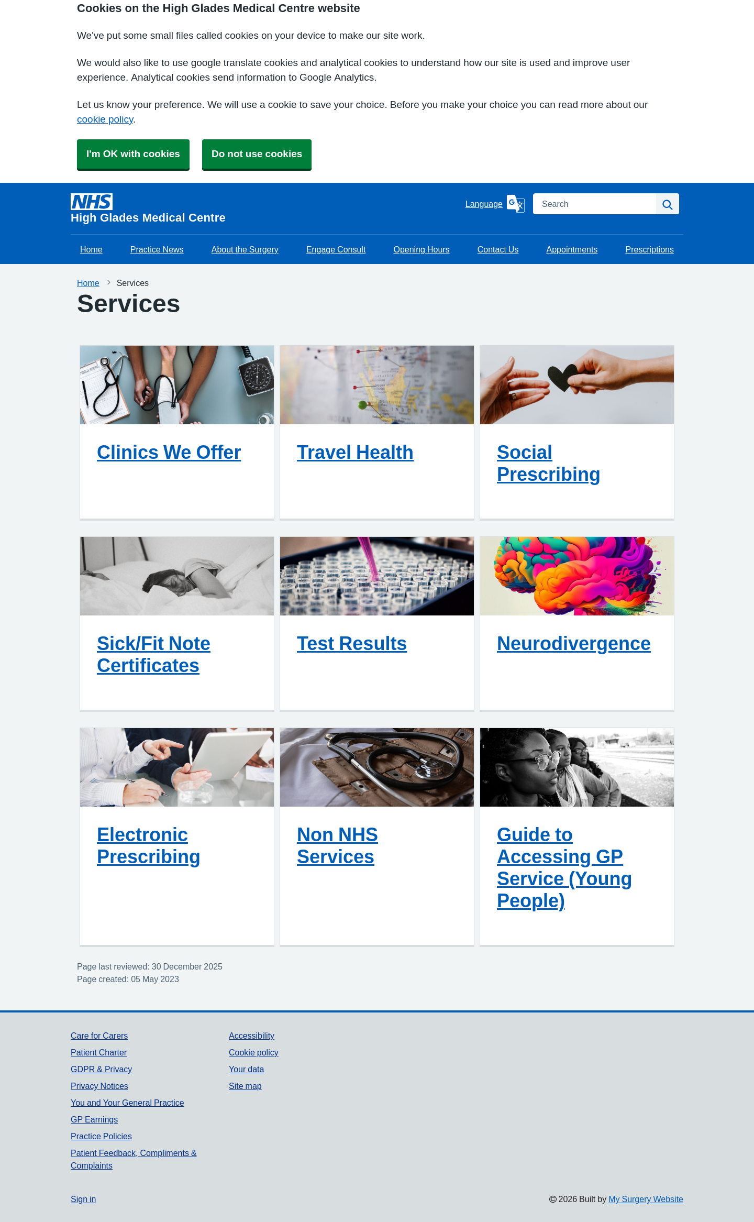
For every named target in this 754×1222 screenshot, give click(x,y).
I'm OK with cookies (133, 154)
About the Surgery (245, 249)
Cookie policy (254, 1052)
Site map (245, 1086)
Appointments (572, 249)
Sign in (83, 1199)
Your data (246, 1069)
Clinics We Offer (169, 452)
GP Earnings (94, 1119)
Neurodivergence (574, 643)
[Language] (495, 203)
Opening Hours (421, 249)
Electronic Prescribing (149, 845)
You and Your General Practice (127, 1102)
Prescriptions (649, 249)
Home (91, 249)
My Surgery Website (645, 1199)
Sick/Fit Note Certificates (153, 654)
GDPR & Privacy (101, 1069)
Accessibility (251, 1035)
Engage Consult (335, 249)
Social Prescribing (549, 463)
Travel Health (355, 452)
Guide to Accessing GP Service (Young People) (564, 867)
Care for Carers (99, 1035)
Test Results (352, 643)
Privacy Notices (99, 1086)
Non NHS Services (337, 845)
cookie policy (105, 119)
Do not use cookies (257, 154)
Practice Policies (101, 1136)
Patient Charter (99, 1052)
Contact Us (498, 249)
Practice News (157, 249)
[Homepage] (266, 208)
